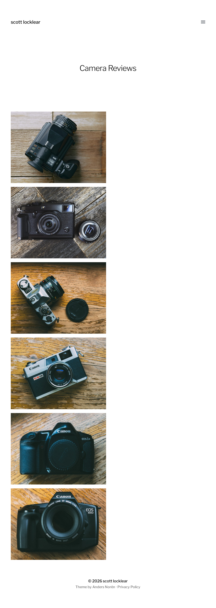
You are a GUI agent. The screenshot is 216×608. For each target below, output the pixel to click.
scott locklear (25, 22)
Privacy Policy (128, 587)
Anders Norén (103, 587)
